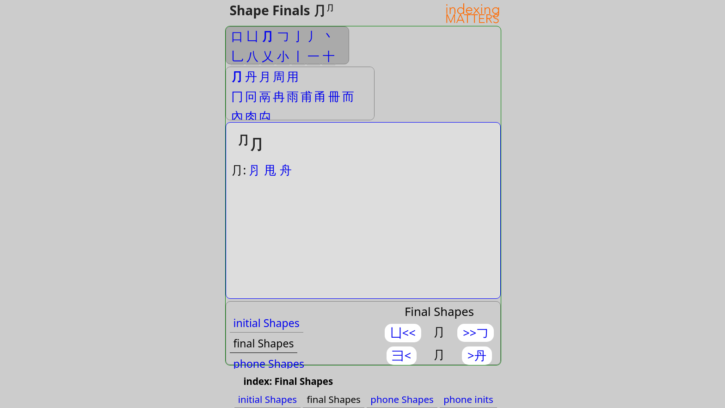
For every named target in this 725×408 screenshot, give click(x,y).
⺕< (401, 355)
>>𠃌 (475, 333)
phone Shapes (269, 363)
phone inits (468, 399)
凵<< (403, 333)
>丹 (476, 355)
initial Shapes (266, 322)
